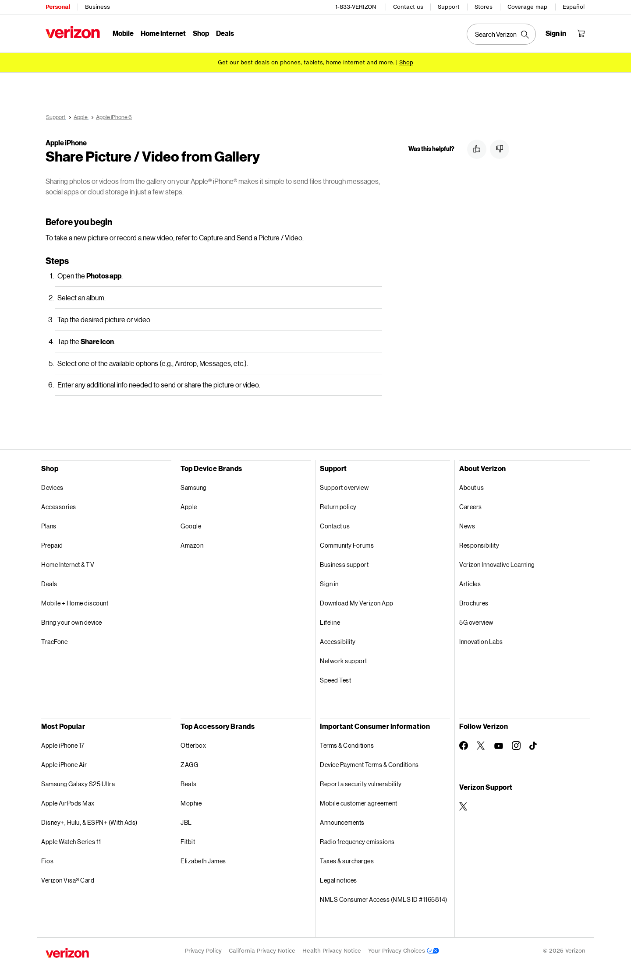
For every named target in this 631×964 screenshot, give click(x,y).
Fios (47, 861)
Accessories (58, 506)
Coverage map (527, 7)
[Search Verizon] (501, 34)
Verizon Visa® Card (67, 880)
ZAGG (189, 764)
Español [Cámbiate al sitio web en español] (574, 7)
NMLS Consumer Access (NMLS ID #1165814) (383, 899)
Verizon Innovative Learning (497, 564)
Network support (343, 661)
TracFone (54, 641)
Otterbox (193, 745)
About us (471, 487)
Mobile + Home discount (74, 603)
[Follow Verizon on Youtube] (498, 746)
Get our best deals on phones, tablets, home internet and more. (306, 62)
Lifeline (330, 622)
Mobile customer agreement (358, 803)
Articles (470, 584)
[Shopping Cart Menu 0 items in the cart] (581, 33)
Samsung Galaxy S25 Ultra (78, 784)
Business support (344, 564)
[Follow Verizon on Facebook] (463, 745)
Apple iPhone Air (64, 764)
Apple (189, 506)
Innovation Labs (481, 641)
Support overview (344, 487)
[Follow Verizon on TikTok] (533, 746)
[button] (476, 149)
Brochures (474, 603)
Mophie (191, 803)
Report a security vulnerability (361, 784)
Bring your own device (71, 622)
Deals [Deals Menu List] (225, 33)
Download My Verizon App (356, 603)
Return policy (338, 506)
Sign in (329, 584)
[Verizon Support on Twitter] (463, 806)
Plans (49, 526)
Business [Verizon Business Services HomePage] (97, 7)
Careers (470, 506)
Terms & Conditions (347, 745)
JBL (186, 822)
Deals (49, 584)
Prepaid (52, 545)
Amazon (192, 545)
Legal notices (338, 880)
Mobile (123, 33)
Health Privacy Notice (331, 950)
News (467, 526)
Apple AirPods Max (68, 803)
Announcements (342, 822)
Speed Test (335, 680)
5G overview (476, 622)
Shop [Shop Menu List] (201, 33)
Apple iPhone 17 (63, 745)
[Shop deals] (406, 62)
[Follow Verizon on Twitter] (481, 745)
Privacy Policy (203, 950)
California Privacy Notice (262, 950)
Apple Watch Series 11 (71, 841)
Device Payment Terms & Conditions (369, 764)
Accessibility (338, 641)
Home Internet (163, 33)
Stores (484, 7)
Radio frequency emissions (357, 841)
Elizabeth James (203, 861)
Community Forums (347, 545)
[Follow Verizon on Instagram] (516, 745)
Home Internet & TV (67, 564)
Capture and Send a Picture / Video (250, 237)
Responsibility (479, 545)
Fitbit (188, 841)
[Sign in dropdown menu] (556, 33)
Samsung (194, 487)
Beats (189, 784)
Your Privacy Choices (403, 950)
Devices (52, 487)
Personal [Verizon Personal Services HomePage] (58, 7)
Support (449, 7)
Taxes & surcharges (347, 861)
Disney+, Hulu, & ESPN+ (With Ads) (89, 822)
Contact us (408, 7)
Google (191, 526)
